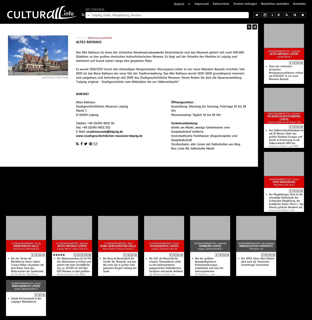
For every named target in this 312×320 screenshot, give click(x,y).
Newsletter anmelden (275, 4)
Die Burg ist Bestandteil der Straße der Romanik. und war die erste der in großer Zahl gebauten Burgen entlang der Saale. (120, 265)
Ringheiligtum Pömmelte (256, 246)
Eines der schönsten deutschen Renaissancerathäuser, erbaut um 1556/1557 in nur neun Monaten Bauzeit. (286, 73)
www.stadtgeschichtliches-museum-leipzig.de (109, 136)
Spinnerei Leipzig (210, 246)
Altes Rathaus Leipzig (284, 53)
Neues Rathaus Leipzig (72, 246)
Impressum (202, 4)
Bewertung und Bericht (100, 37)
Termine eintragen (245, 4)
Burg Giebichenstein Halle (118, 246)
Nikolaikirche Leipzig (26, 286)
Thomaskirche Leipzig (164, 246)
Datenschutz (221, 4)
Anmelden (299, 4)
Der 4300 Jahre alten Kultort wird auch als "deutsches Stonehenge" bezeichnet (257, 262)
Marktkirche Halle (26, 246)
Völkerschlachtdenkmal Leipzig (284, 118)
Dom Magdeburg (284, 182)
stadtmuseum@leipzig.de (104, 132)
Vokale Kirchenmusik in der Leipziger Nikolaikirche (26, 300)
